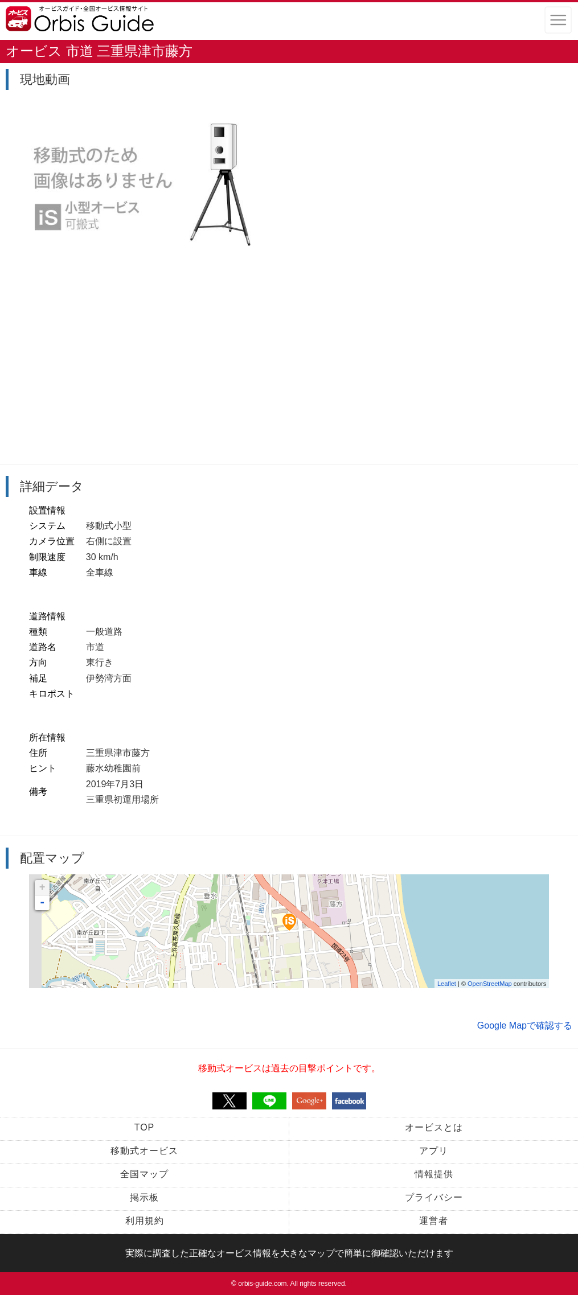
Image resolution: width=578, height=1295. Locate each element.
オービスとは (434, 1127)
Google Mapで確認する (524, 1025)
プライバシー (434, 1197)
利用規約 (144, 1221)
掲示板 (144, 1197)
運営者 (433, 1221)
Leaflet (446, 983)
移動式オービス (144, 1151)
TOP (144, 1127)
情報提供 (434, 1174)
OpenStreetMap (490, 983)
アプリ (433, 1151)
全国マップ (144, 1174)
